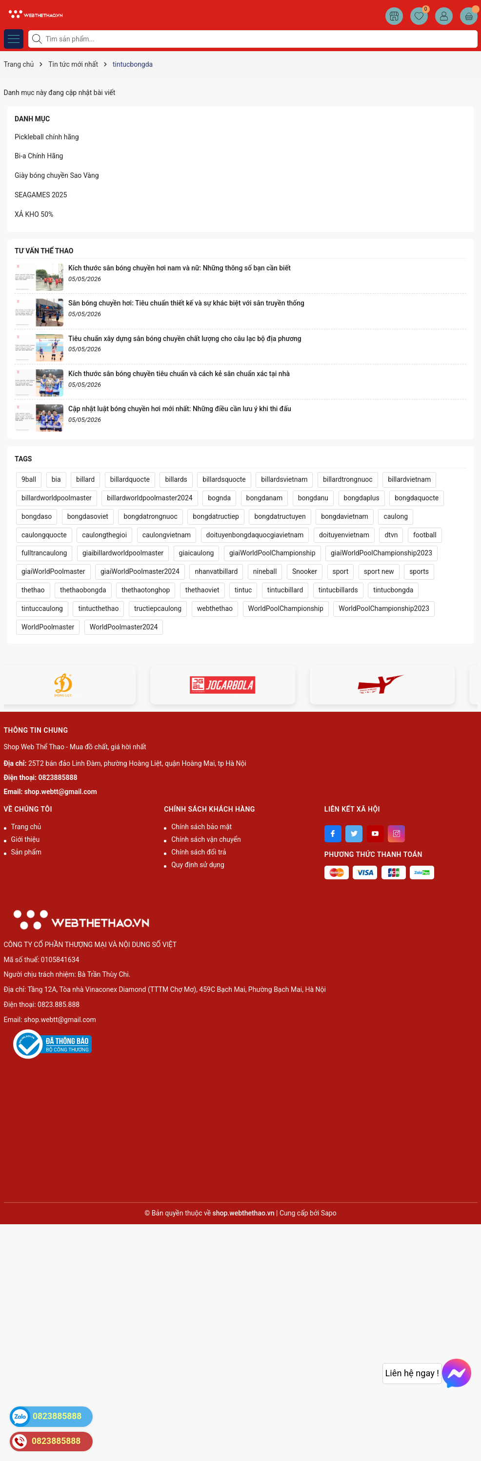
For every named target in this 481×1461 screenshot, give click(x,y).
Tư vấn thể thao (44, 251)
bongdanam (264, 498)
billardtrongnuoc (348, 479)
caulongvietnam (166, 535)
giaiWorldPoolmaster (53, 571)
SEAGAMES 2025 (41, 195)
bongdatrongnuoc (150, 516)
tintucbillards (338, 590)
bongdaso (36, 516)
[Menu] (13, 39)
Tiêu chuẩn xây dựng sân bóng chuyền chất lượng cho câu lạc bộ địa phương (184, 338)
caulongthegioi (104, 535)
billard (85, 479)
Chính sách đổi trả (198, 852)
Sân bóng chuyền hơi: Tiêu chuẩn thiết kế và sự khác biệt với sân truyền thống (186, 303)
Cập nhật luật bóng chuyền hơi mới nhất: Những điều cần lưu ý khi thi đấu (179, 409)
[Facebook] (332, 833)
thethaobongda (83, 590)
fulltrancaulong (44, 553)
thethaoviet (202, 590)
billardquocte (130, 479)
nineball (265, 571)
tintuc (243, 590)
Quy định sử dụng (197, 865)
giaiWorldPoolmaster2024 (140, 571)
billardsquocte (223, 479)
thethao (33, 590)
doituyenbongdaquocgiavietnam (255, 535)
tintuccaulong (42, 608)
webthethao (215, 608)
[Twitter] (353, 833)
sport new (379, 571)
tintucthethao (98, 608)
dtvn (391, 535)
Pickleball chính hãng (47, 137)
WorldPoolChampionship (285, 608)
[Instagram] (396, 833)
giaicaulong (196, 553)
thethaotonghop (145, 590)
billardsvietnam (284, 479)
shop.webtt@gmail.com (60, 792)
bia (56, 479)
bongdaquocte (417, 498)
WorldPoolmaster (47, 627)
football (425, 535)
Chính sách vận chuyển (206, 839)
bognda (219, 498)
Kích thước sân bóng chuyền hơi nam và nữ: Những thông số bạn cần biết (179, 268)
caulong (395, 516)
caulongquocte (44, 535)
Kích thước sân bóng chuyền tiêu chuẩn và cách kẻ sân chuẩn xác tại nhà (179, 374)
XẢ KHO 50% (34, 214)
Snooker (304, 571)
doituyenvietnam (344, 535)
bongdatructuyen (279, 516)
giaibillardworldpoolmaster (122, 553)
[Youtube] (375, 833)
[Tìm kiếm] (38, 39)
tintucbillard (285, 590)
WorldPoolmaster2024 (124, 627)
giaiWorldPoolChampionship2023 (381, 553)
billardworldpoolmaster (56, 498)
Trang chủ (26, 827)
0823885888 (58, 777)
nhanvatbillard (216, 571)
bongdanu (313, 498)
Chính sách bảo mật (201, 827)
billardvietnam (409, 479)
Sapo (329, 1213)
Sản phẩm (26, 852)
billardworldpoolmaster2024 (149, 498)
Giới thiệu (25, 839)
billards (176, 479)
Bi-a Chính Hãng (39, 156)
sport (341, 571)
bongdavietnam (344, 516)
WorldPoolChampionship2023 (384, 608)
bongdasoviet (87, 516)
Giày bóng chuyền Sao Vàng (57, 175)
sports (419, 571)
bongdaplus (362, 498)
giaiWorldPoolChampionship (272, 553)
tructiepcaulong (157, 608)
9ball (28, 479)
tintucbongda (393, 590)
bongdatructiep (216, 516)
